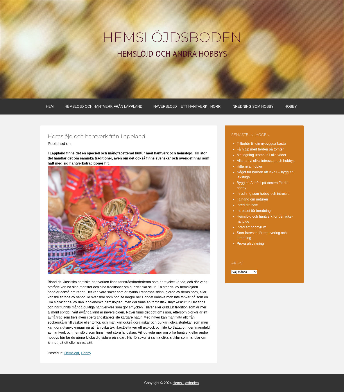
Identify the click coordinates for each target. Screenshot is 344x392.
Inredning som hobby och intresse (263, 193)
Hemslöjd (71, 353)
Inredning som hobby (253, 106)
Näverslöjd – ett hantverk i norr (186, 106)
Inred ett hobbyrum (251, 227)
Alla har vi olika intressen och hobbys (265, 161)
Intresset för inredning (254, 211)
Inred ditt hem (247, 205)
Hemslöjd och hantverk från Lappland (104, 106)
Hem (50, 106)
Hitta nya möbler (249, 166)
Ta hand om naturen (252, 199)
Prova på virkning (250, 243)
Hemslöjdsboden (172, 37)
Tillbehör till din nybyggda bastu (261, 143)
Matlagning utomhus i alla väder (261, 155)
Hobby (291, 106)
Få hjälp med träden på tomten (261, 149)
